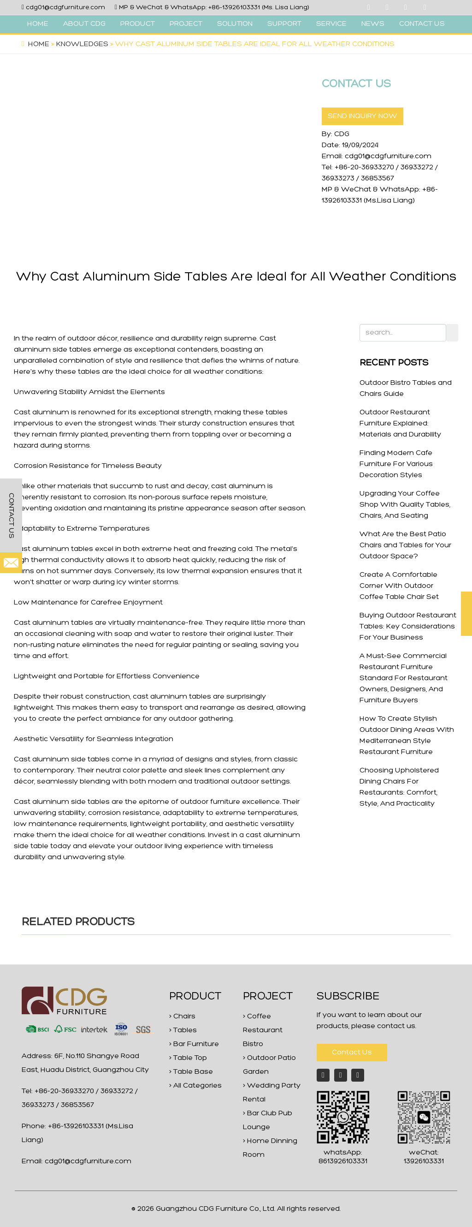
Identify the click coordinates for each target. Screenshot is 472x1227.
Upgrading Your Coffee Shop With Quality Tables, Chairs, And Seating (405, 505)
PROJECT (186, 24)
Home (38, 44)
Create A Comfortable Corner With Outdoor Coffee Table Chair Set (399, 586)
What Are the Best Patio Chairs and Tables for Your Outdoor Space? (405, 545)
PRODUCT (137, 24)
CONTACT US (422, 24)
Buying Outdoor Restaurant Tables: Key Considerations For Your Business (408, 626)
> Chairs (182, 1016)
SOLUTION (235, 24)
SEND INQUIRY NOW (362, 116)
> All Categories (195, 1085)
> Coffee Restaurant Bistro (263, 1030)
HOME (37, 24)
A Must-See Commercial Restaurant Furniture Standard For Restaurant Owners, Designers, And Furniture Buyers (404, 678)
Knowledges (82, 44)
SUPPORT (284, 24)
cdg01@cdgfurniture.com (65, 7)
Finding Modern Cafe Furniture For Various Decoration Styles (396, 464)
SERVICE (331, 24)
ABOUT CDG (84, 24)
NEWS (372, 24)
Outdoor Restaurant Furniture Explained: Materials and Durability (400, 423)
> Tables (183, 1030)
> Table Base (191, 1072)
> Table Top (188, 1058)
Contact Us (352, 1052)
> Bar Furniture (194, 1044)
